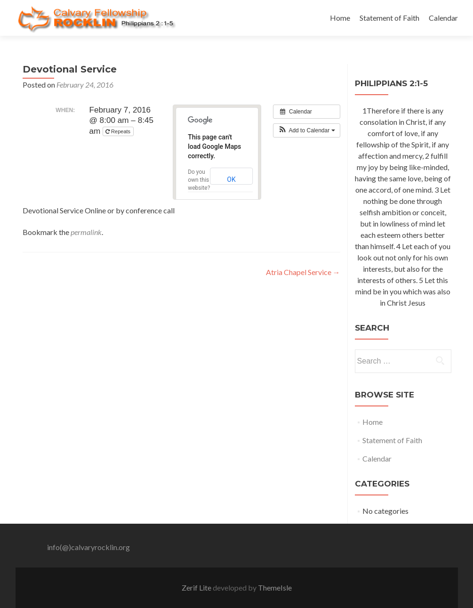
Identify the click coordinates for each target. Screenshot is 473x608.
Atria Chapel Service (303, 272)
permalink (86, 231)
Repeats (118, 132)
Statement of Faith (389, 17)
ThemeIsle (275, 587)
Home (340, 17)
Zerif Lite (197, 587)
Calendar (443, 17)
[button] (306, 130)
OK (231, 179)
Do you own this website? (199, 180)
